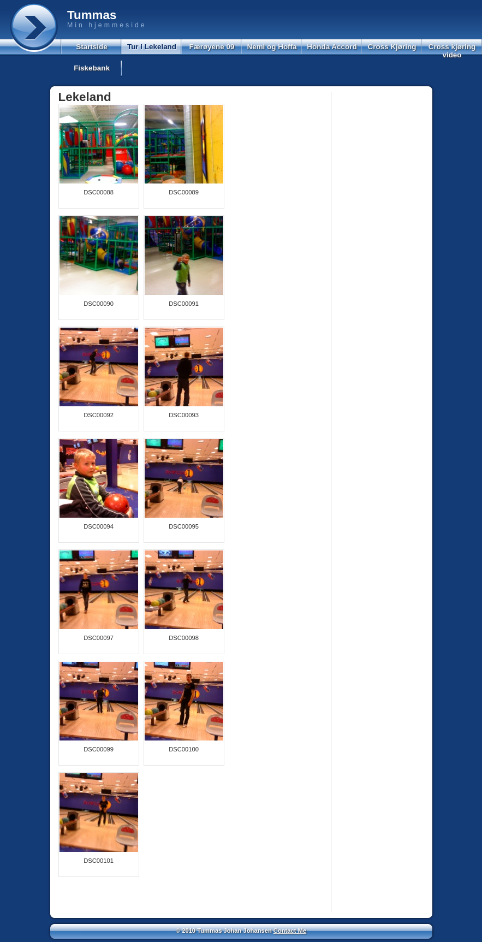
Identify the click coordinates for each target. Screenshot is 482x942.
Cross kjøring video (452, 51)
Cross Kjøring (392, 47)
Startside (92, 47)
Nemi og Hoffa (271, 47)
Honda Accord (331, 47)
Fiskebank (92, 68)
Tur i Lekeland (151, 47)
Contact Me (289, 930)
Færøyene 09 (212, 47)
